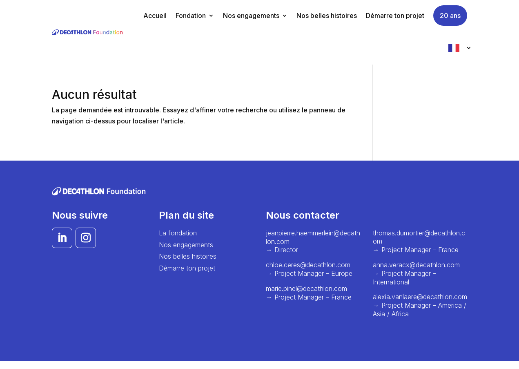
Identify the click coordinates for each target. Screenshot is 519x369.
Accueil (155, 15)
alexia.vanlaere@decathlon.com (420, 297)
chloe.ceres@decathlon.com (308, 265)
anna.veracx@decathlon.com (416, 265)
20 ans (450, 15)
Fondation (191, 15)
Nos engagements (251, 15)
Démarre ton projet (395, 15)
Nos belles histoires (326, 15)
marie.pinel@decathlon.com (307, 288)
